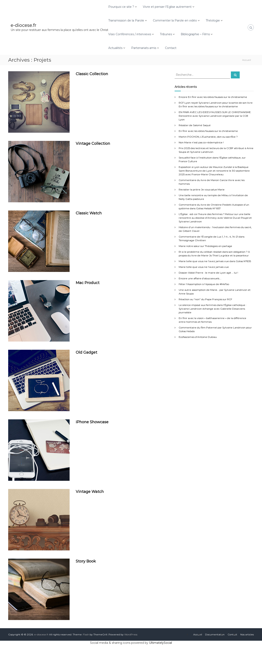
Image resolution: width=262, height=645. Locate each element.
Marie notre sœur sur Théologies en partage (205, 246)
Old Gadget (86, 352)
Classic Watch (89, 213)
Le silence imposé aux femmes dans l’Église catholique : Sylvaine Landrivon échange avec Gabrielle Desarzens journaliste (212, 308)
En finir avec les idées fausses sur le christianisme (208, 130)
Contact (170, 48)
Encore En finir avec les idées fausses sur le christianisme (213, 96)
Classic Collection (92, 74)
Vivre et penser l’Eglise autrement (167, 7)
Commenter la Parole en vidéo (175, 20)
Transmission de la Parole (126, 20)
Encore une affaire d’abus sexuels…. (200, 278)
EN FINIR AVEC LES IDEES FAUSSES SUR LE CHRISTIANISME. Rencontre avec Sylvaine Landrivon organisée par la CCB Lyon (215, 116)
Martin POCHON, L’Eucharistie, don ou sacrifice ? (208, 136)
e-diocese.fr (23, 25)
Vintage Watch (90, 491)
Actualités (115, 48)
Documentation (215, 634)
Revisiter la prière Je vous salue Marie (202, 189)
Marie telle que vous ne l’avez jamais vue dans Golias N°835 (215, 261)
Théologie (213, 20)
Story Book (86, 561)
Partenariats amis (143, 48)
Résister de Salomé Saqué (195, 125)
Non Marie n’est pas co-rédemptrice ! (201, 142)
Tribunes (166, 34)
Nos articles (247, 634)
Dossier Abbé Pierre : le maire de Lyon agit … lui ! (208, 272)
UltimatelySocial (160, 643)
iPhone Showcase (92, 422)
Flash (86, 634)
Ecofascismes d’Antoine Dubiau (198, 336)
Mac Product (87, 283)
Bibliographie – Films (195, 34)
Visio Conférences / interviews (129, 34)
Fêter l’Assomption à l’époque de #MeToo (204, 284)
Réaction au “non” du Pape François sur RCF (205, 299)
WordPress (130, 634)
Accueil (197, 634)
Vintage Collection (93, 143)
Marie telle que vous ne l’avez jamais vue (204, 266)
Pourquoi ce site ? (121, 7)
